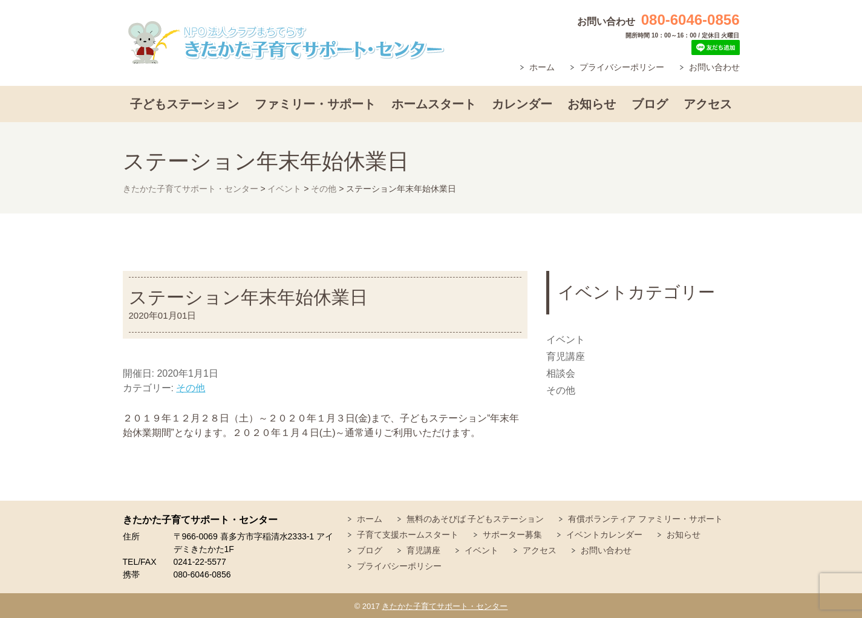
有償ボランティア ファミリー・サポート (645, 519)
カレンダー (522, 104)
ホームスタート (433, 104)
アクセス (708, 104)
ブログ (650, 104)
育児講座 (565, 356)
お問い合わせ (714, 67)
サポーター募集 (512, 534)
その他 (190, 388)
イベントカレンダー (604, 534)
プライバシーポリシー (622, 67)
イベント (565, 339)
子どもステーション (184, 104)
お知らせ (591, 104)
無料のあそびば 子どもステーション (475, 519)
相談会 (560, 373)
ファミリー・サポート (315, 104)
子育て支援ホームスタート (408, 534)
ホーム (542, 67)
